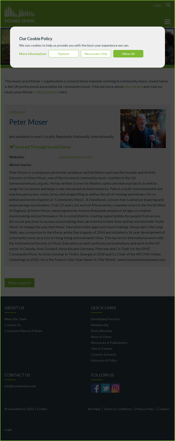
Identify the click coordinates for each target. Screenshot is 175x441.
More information (32, 54)
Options (63, 54)
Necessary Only (96, 54)
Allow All (128, 54)
